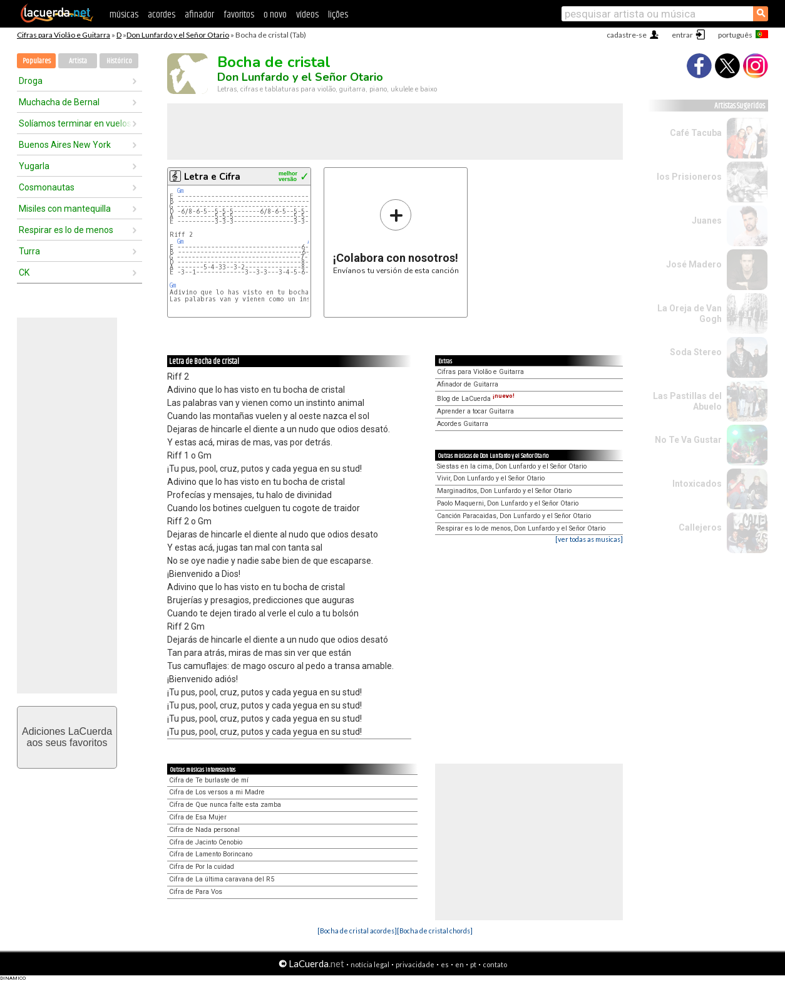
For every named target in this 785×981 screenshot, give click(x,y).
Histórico (119, 61)
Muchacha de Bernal (59, 102)
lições (338, 15)
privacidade (415, 964)
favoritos (238, 15)
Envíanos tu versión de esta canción (396, 236)
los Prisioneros (689, 177)
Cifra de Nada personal (204, 830)
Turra (29, 251)
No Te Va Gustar (688, 440)
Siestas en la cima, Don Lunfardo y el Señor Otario (512, 466)
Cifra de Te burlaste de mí (209, 780)
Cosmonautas (46, 187)
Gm (180, 191)
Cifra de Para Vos (195, 892)
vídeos (307, 15)
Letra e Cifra (212, 176)
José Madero (694, 264)
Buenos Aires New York (65, 145)
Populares (37, 61)
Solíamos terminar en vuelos (75, 123)
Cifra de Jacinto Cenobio (205, 842)
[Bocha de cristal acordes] (357, 930)
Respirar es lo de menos (66, 230)
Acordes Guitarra (462, 424)
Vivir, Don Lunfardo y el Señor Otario (491, 478)
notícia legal (370, 964)
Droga (31, 81)
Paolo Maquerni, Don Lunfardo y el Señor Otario (507, 503)
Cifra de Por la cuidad (201, 867)
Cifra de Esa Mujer (198, 817)
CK (24, 272)
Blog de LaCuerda (476, 399)
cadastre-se (627, 34)
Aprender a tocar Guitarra (475, 411)
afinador (199, 15)
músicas (124, 15)
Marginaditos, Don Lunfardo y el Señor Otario (504, 491)
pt (473, 964)
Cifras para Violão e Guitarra (63, 34)
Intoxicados (697, 484)
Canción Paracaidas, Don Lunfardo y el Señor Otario (514, 516)
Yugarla (34, 166)
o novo (275, 15)
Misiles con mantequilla (65, 209)
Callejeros (700, 527)
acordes (161, 15)
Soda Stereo (696, 352)
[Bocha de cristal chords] (435, 930)
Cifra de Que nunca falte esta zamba (225, 805)
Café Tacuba (696, 133)
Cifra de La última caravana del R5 (221, 879)
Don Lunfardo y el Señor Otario (177, 34)
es (445, 964)
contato (495, 964)
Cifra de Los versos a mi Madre (217, 792)
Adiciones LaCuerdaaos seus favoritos (67, 737)
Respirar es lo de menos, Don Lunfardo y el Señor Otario (521, 528)
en (459, 964)
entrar (682, 34)
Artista (78, 61)
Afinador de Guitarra (467, 384)
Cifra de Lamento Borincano (210, 854)
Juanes (707, 220)
